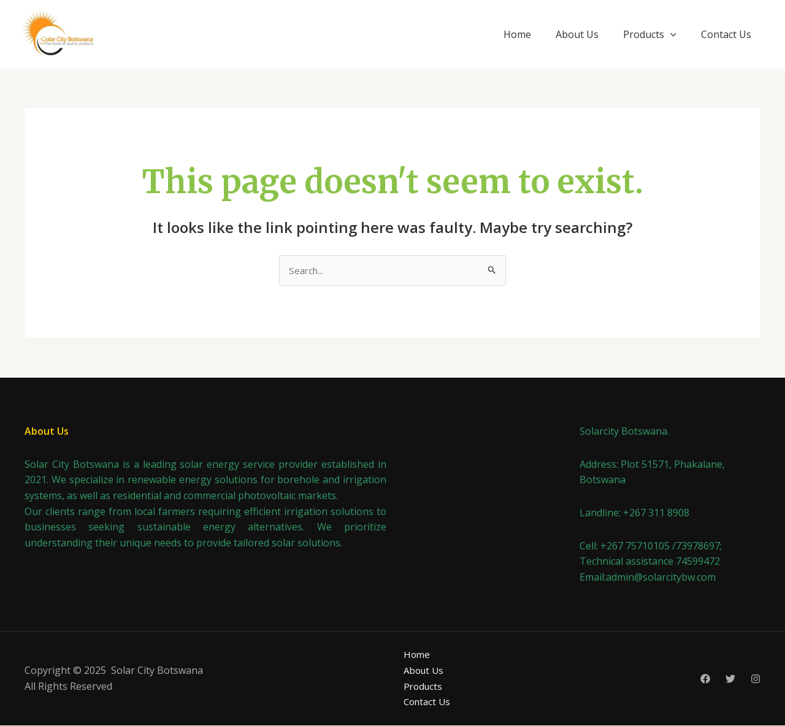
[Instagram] (755, 680)
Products (649, 34)
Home (517, 34)
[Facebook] (705, 680)
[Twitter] (730, 680)
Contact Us (726, 34)
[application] (670, 34)
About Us (577, 34)
